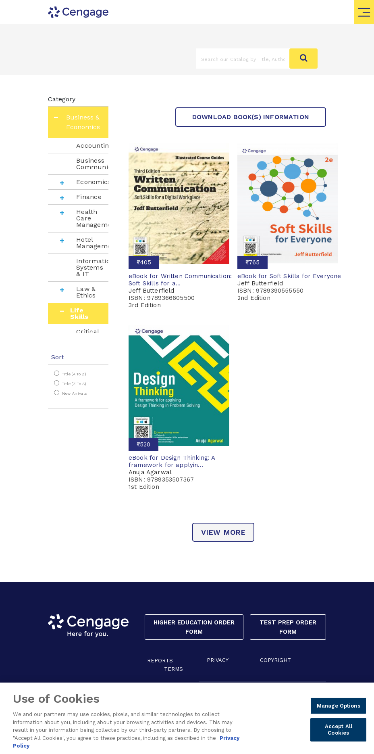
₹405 (144, 262)
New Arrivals (74, 393)
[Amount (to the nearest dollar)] (243, 58)
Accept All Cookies (338, 731)
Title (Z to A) (74, 383)
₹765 (252, 262)
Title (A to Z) (74, 374)
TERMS (173, 669)
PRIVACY (218, 660)
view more (223, 532)
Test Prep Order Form (288, 627)
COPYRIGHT (275, 660)
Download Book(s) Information (250, 117)
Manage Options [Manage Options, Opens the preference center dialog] (338, 707)
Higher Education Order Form (194, 627)
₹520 (143, 444)
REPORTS (160, 661)
